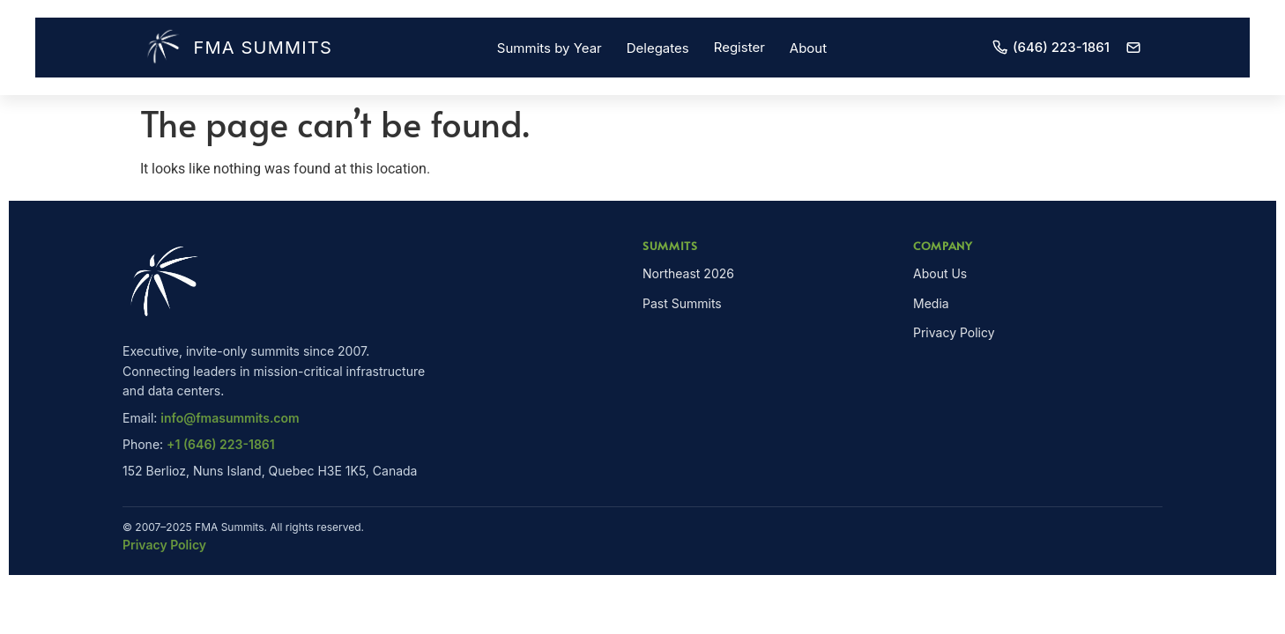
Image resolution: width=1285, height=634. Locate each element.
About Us (940, 273)
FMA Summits (238, 47)
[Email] (1133, 47)
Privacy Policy (954, 332)
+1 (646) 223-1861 (221, 444)
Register (739, 47)
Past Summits (682, 303)
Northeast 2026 (688, 273)
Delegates (658, 48)
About (808, 48)
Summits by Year (549, 48)
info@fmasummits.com (229, 417)
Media (931, 303)
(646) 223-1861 (1051, 47)
